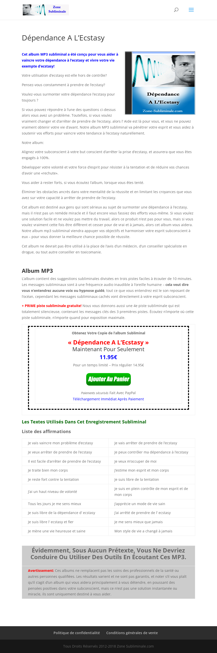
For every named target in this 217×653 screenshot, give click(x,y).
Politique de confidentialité (77, 632)
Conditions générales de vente (132, 632)
